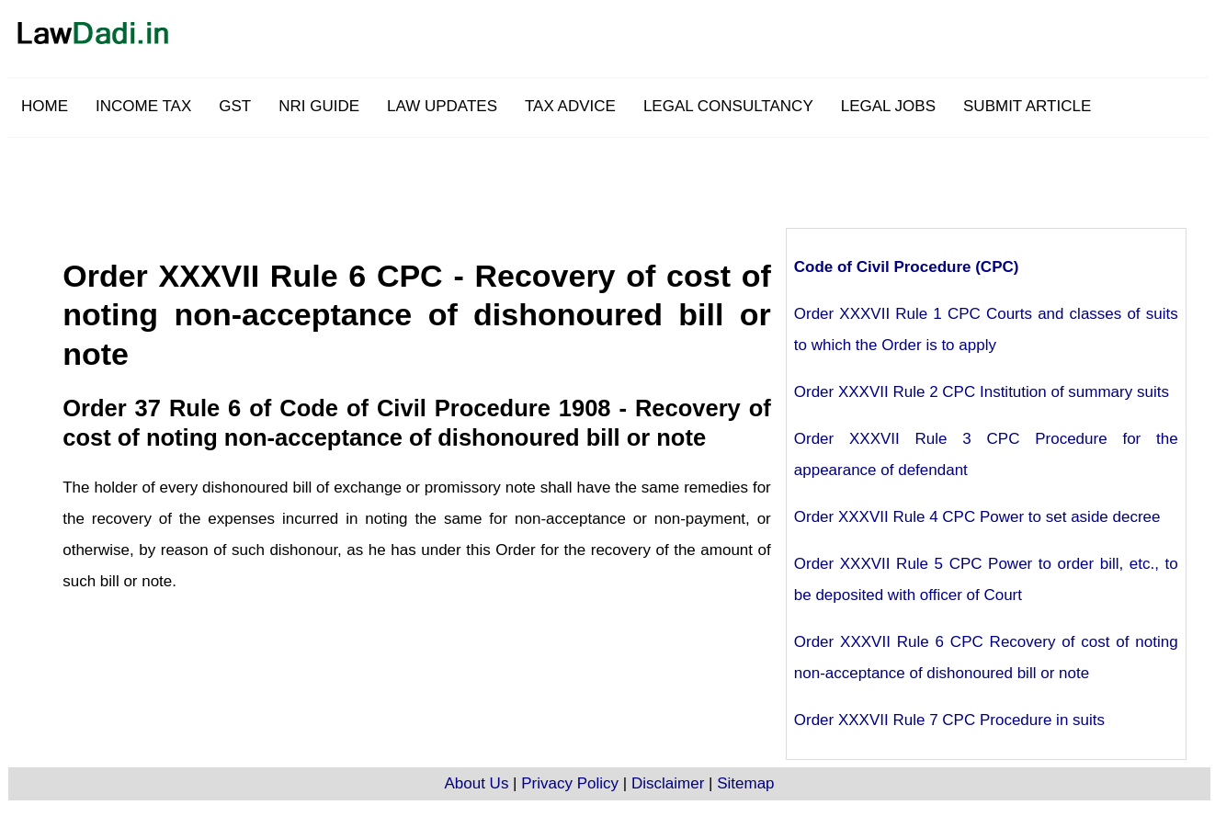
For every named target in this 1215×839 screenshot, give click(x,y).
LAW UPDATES (442, 106)
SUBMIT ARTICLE (1027, 106)
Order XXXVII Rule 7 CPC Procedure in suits (949, 720)
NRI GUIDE (318, 106)
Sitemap (745, 783)
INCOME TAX (143, 106)
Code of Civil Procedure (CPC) (906, 267)
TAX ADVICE (570, 106)
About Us (476, 783)
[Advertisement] (653, 179)
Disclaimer (667, 783)
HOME (44, 106)
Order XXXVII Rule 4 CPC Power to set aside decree (977, 517)
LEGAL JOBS (888, 106)
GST (235, 106)
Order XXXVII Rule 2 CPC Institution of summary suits (981, 392)
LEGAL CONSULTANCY (728, 106)
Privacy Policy (570, 783)
